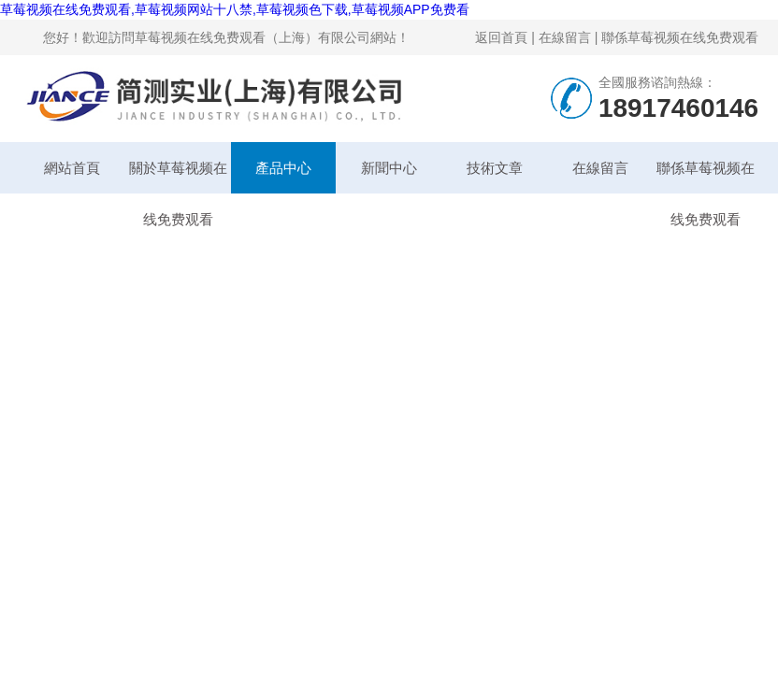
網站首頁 (72, 168)
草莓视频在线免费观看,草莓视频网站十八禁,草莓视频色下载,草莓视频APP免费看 (234, 9)
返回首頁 (501, 37)
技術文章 (495, 168)
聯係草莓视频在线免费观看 (679, 37)
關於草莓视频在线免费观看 (178, 176)
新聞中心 (389, 168)
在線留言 (565, 37)
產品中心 (283, 168)
